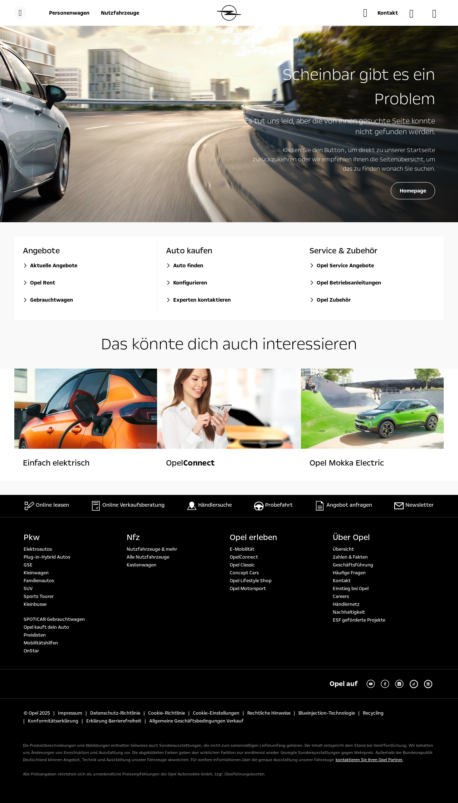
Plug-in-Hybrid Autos (47, 557)
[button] (380, 13)
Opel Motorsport (248, 588)
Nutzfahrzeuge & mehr (152, 549)
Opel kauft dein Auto (46, 627)
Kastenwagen (141, 565)
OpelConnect (244, 557)
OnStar (31, 651)
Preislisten (35, 635)
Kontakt (342, 581)
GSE (28, 565)
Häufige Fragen (349, 573)
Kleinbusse (35, 604)
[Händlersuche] (415, 13)
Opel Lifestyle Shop (251, 581)
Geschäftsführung (353, 565)
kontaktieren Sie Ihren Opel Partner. (369, 760)
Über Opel (351, 537)
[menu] (20, 13)
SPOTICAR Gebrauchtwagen (54, 619)
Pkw (32, 537)
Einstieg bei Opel (351, 588)
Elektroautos (38, 549)
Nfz (133, 537)
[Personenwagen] (69, 13)
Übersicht (343, 549)
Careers (341, 596)
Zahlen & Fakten (350, 557)
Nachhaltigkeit (349, 612)
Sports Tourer (39, 596)
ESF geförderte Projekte (359, 620)
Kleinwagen (36, 573)
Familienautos (39, 581)
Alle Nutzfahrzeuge (148, 557)
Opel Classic (242, 565)
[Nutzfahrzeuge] (120, 13)
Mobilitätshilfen (41, 643)
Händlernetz (346, 604)
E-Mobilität (242, 549)
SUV (28, 588)
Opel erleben (253, 537)
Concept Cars (244, 573)
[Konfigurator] (438, 13)
